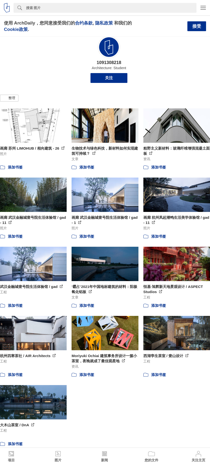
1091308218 (109, 62)
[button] (9, 98)
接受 (196, 26)
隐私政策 (104, 23)
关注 (109, 78)
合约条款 (84, 23)
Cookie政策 (16, 29)
